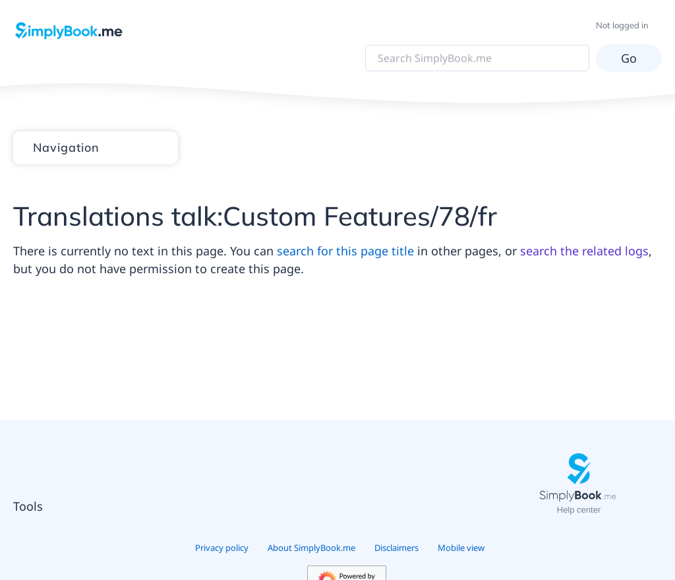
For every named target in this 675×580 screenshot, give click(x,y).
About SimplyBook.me (311, 548)
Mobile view (461, 548)
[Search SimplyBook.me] (477, 58)
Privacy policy (222, 548)
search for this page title (345, 251)
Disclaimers (396, 548)
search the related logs (584, 251)
